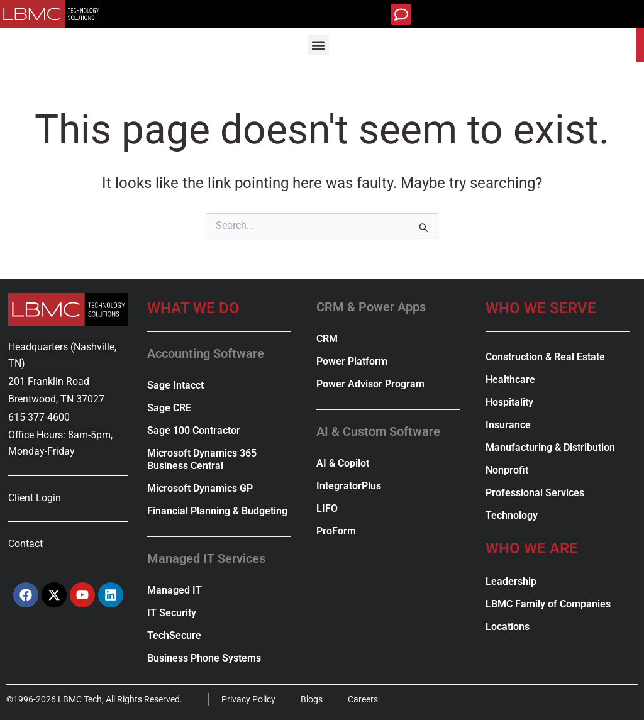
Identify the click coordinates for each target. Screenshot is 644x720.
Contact (25, 544)
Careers (363, 699)
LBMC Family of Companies (548, 604)
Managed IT (174, 590)
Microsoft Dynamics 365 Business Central (202, 459)
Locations (508, 627)
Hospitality (509, 402)
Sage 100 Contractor (193, 430)
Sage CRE (169, 408)
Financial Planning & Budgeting (217, 511)
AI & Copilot (342, 463)
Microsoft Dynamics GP (200, 488)
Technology (512, 515)
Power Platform (351, 361)
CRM (327, 339)
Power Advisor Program (370, 384)
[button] (401, 14)
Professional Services (535, 493)
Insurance (508, 425)
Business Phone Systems (204, 658)
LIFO (327, 508)
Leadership (511, 581)
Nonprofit (507, 470)
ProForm (336, 531)
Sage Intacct (175, 385)
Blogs (312, 699)
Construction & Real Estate (545, 357)
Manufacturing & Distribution (550, 447)
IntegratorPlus (348, 486)
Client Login (34, 498)
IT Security (171, 613)
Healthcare (510, 379)
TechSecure (174, 635)
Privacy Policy (249, 699)
